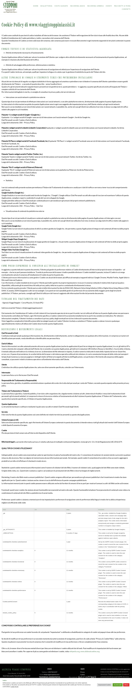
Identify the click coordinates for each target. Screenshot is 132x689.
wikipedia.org (74, 651)
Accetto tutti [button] (117, 685)
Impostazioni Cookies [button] (104, 685)
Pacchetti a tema (122, 6)
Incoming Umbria (95, 6)
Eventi (109, 6)
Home (35, 6)
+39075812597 (52, 672)
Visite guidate (61, 6)
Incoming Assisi (77, 6)
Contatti (126, 9)
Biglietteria (46, 6)
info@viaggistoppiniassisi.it (51, 674)
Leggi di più (14, 686)
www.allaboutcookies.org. (90, 651)
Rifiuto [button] (126, 685)
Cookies (82, 674)
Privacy (82, 672)
